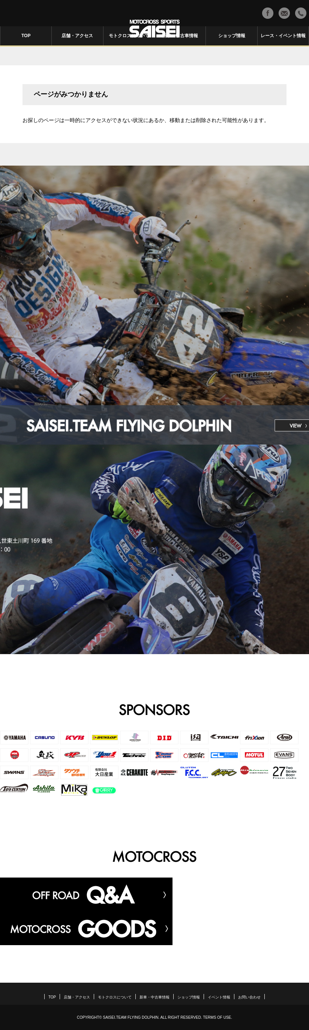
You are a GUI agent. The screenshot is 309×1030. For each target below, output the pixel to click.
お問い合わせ (249, 997)
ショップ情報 (231, 35)
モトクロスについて (129, 35)
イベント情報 (219, 997)
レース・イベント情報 (283, 35)
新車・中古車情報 (180, 35)
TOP (25, 35)
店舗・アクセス (77, 35)
